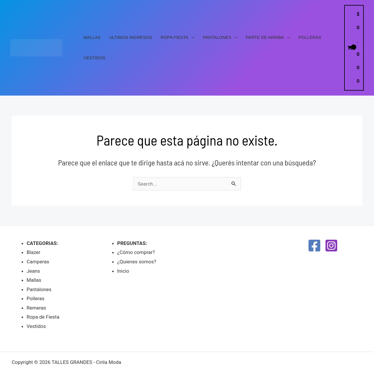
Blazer (33, 252)
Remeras (36, 308)
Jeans (33, 271)
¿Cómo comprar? (136, 252)
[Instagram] (331, 245)
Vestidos (94, 58)
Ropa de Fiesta (43, 317)
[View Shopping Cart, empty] (354, 48)
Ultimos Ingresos (130, 37)
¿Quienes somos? (136, 262)
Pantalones (217, 37)
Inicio (123, 271)
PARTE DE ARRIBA (265, 37)
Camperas (38, 262)
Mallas (92, 37)
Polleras (310, 37)
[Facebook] (314, 245)
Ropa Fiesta (174, 37)
